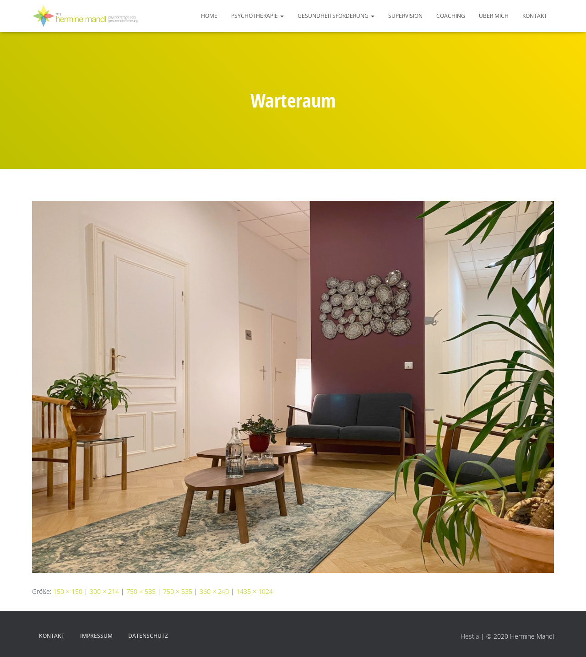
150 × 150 (67, 591)
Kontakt (534, 16)
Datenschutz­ (148, 636)
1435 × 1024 (254, 591)
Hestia (470, 636)
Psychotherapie (257, 16)
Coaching (450, 16)
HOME (209, 16)
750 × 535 (141, 591)
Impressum (96, 636)
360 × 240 (214, 591)
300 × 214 (104, 591)
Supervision (405, 16)
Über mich (494, 16)
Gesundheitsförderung (336, 16)
